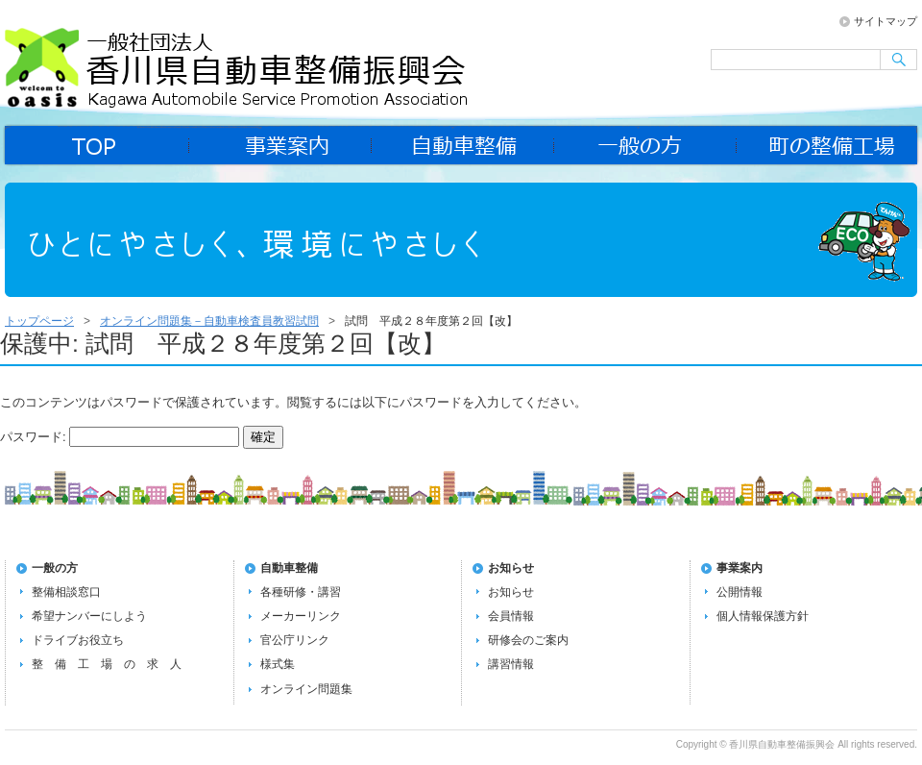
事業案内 (280, 145)
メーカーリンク (300, 616)
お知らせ (511, 568)
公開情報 (739, 592)
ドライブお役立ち (78, 640)
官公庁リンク (294, 640)
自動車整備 (463, 145)
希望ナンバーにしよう (89, 616)
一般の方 (645, 145)
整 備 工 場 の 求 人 (107, 664)
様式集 (277, 664)
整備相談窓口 (66, 592)
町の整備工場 (828, 145)
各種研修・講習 (300, 592)
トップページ (39, 321)
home (96, 145)
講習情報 (511, 664)
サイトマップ (885, 21)
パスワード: (119, 437)
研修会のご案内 (528, 640)
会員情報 (511, 616)
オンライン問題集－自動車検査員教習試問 (209, 321)
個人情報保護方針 (762, 616)
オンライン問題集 (306, 689)
